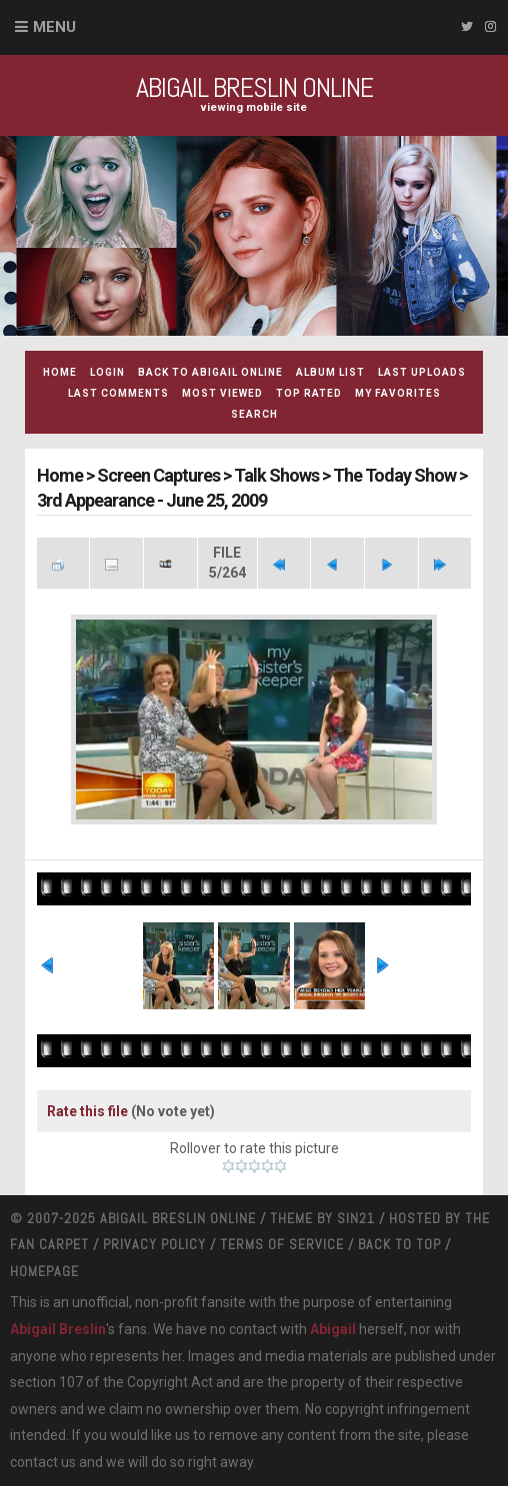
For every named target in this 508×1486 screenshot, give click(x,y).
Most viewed (222, 393)
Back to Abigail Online (210, 372)
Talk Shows (276, 475)
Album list (330, 372)
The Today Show (394, 475)
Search (254, 414)
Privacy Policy (154, 1244)
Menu (54, 27)
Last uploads (422, 372)
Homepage (44, 1271)
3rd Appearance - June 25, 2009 (152, 500)
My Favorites (398, 393)
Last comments (118, 393)
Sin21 (356, 1218)
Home (60, 372)
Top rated (309, 393)
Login (107, 372)
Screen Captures (158, 475)
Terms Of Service (282, 1244)
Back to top (399, 1244)
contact (34, 1462)
